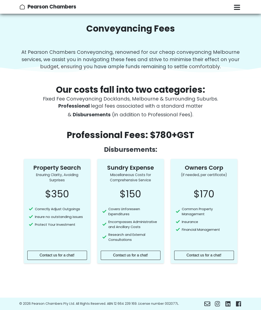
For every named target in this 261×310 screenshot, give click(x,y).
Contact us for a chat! (56, 255)
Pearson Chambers (52, 6)
